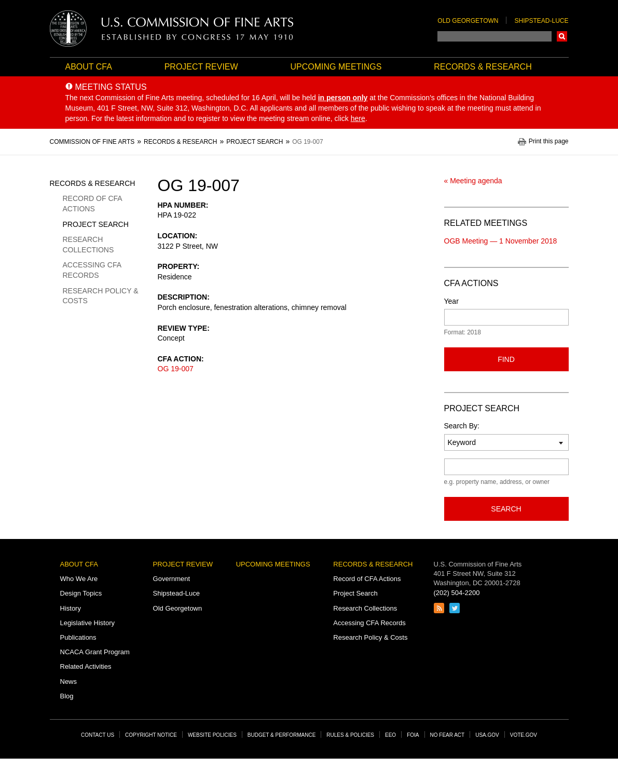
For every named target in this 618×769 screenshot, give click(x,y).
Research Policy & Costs (101, 296)
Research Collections (88, 244)
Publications (78, 637)
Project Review (201, 66)
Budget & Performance (282, 735)
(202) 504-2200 (457, 593)
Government (171, 579)
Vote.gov (523, 735)
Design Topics (81, 593)
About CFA (88, 66)
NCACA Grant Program (95, 652)
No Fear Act (447, 735)
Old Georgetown (467, 20)
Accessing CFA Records (92, 270)
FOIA (413, 735)
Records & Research (482, 66)
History (70, 608)
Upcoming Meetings (335, 66)
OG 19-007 (176, 369)
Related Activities (86, 666)
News (68, 681)
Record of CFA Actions (92, 203)
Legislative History (87, 623)
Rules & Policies (350, 735)
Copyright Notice (151, 735)
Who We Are (79, 579)
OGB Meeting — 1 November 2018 (500, 241)
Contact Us (97, 735)
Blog (67, 696)
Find (506, 359)
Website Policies (212, 735)
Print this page (549, 141)
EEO (390, 735)
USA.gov (487, 735)
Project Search (96, 224)
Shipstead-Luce (541, 20)
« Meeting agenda (473, 181)
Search (562, 36)
